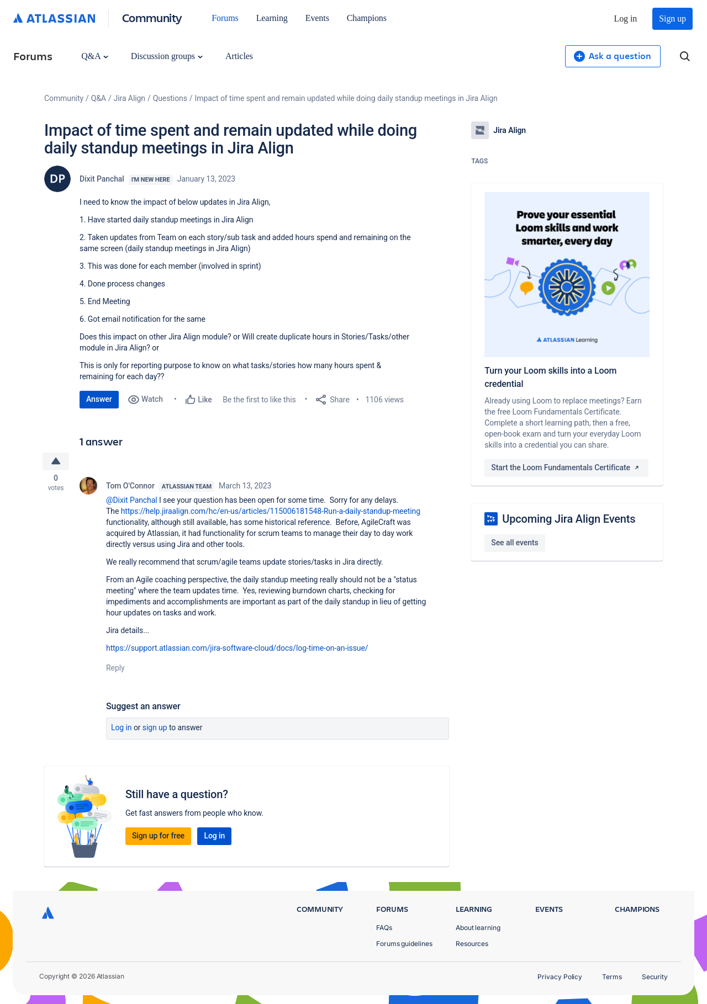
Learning (272, 18)
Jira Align (129, 98)
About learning (478, 927)
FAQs (384, 927)
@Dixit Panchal (131, 502)
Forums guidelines (404, 943)
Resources (472, 943)
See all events (514, 542)
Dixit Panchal (102, 178)
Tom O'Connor (130, 488)
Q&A (94, 56)
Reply (115, 670)
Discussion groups (167, 56)
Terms (612, 977)
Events (317, 18)
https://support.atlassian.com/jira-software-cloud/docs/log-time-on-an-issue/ (237, 650)
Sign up (672, 18)
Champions (367, 18)
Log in (625, 18)
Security (655, 977)
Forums (225, 18)
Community (152, 17)
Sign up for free (158, 837)
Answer (99, 399)
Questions (170, 98)
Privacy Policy (559, 977)
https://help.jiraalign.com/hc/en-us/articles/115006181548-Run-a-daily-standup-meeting (270, 513)
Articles (239, 56)
